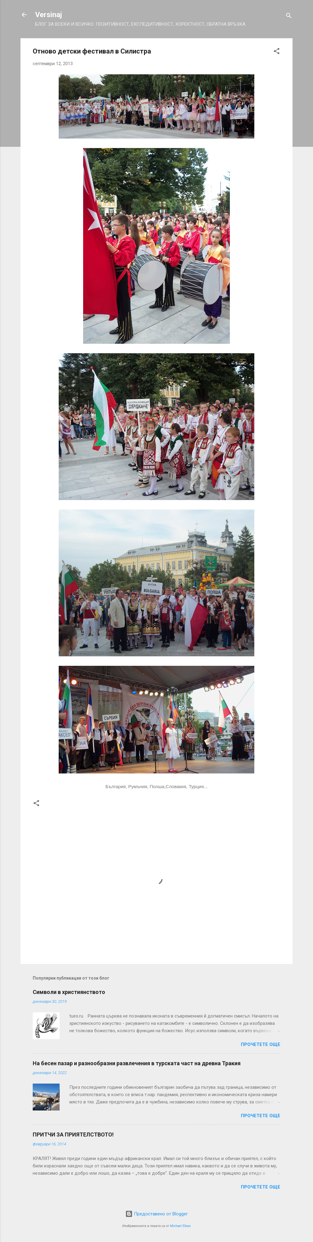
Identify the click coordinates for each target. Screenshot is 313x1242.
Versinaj (48, 14)
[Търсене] (289, 16)
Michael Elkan (180, 1226)
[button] (276, 52)
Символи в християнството (69, 992)
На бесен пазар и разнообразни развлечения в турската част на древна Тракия (137, 1063)
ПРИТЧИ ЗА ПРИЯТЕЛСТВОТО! (73, 1134)
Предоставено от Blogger (156, 1214)
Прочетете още (260, 1044)
